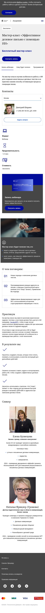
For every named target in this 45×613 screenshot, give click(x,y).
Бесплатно (6, 28)
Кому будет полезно (23, 67)
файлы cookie (22, 2)
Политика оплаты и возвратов (12, 574)
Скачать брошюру (8, 563)
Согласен (8, 12)
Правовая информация (9, 579)
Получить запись (14, 208)
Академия (17, 21)
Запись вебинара (7, 67)
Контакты (5, 568)
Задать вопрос (22, 120)
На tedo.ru (5, 558)
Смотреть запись (11, 59)
